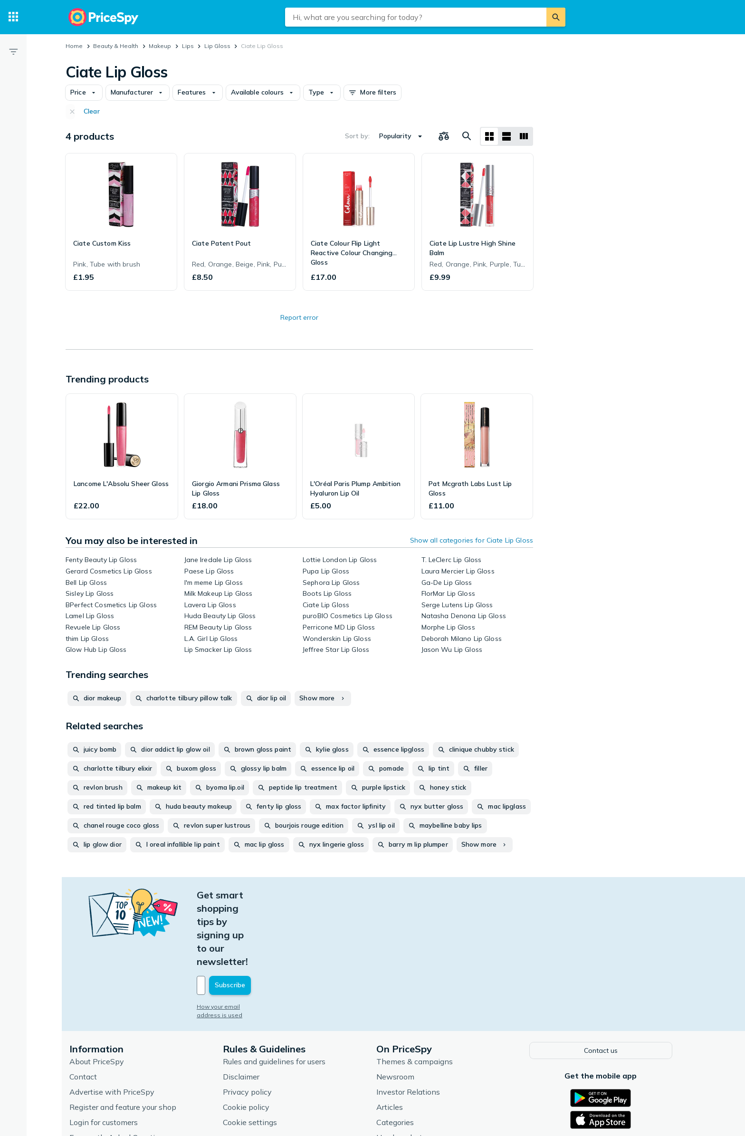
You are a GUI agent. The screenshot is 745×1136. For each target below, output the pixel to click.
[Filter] (13, 51)
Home (74, 45)
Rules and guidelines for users (276, 994)
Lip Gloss (217, 45)
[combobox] (415, 17)
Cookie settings (252, 1055)
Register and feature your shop (124, 1039)
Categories (397, 1055)
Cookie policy (248, 1039)
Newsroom (397, 1009)
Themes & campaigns (416, 994)
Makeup (160, 45)
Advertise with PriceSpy (113, 1024)
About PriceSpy (98, 994)
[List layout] (506, 136)
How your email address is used (244, 940)
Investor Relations (410, 1024)
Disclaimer (243, 1009)
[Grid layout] (489, 136)
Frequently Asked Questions (120, 1070)
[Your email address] (263, 918)
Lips (188, 45)
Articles (391, 1039)
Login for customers (105, 1055)
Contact (85, 1009)
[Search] (555, 17)
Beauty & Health (115, 45)
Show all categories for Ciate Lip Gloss (471, 540)
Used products (403, 1070)
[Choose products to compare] (443, 136)
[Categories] (13, 17)
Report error (299, 317)
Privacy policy (249, 1024)
